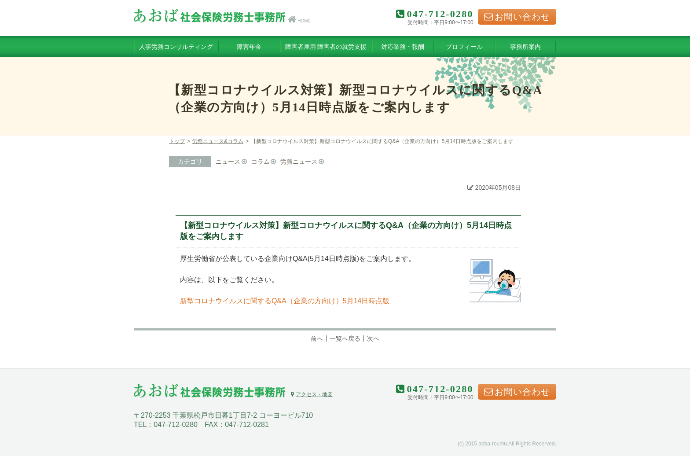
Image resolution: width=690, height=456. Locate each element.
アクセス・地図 (311, 394)
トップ (177, 141)
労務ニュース (298, 161)
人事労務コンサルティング (176, 46)
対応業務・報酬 (402, 46)
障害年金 (249, 46)
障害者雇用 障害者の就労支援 (326, 46)
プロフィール (464, 46)
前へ (317, 338)
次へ (373, 338)
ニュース (228, 161)
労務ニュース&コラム (217, 141)
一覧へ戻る (345, 338)
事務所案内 (525, 46)
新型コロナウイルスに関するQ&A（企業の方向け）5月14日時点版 (284, 301)
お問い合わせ (517, 17)
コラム (260, 161)
